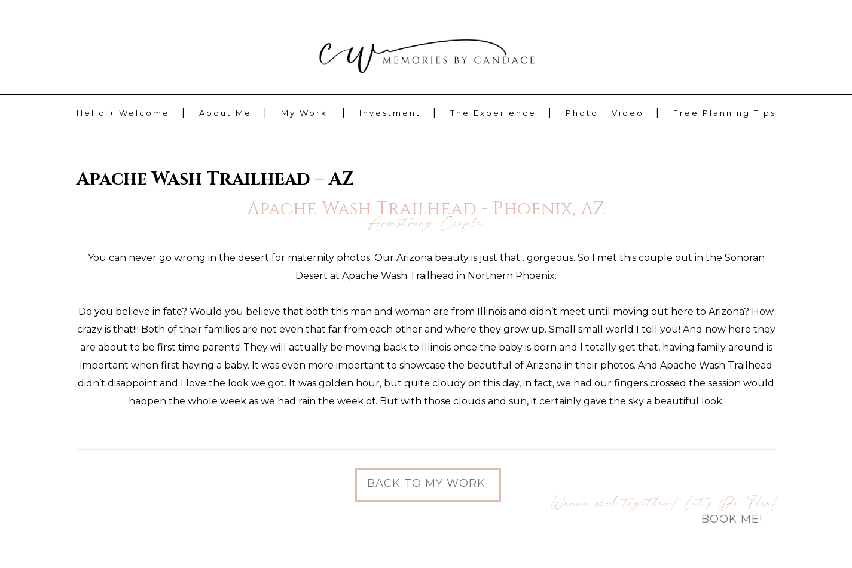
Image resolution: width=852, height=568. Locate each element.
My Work (304, 113)
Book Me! (732, 519)
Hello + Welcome (123, 113)
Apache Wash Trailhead (716, 365)
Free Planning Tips (724, 113)
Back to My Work (426, 483)
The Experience (493, 113)
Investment (390, 113)
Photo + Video (605, 113)
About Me (225, 113)
